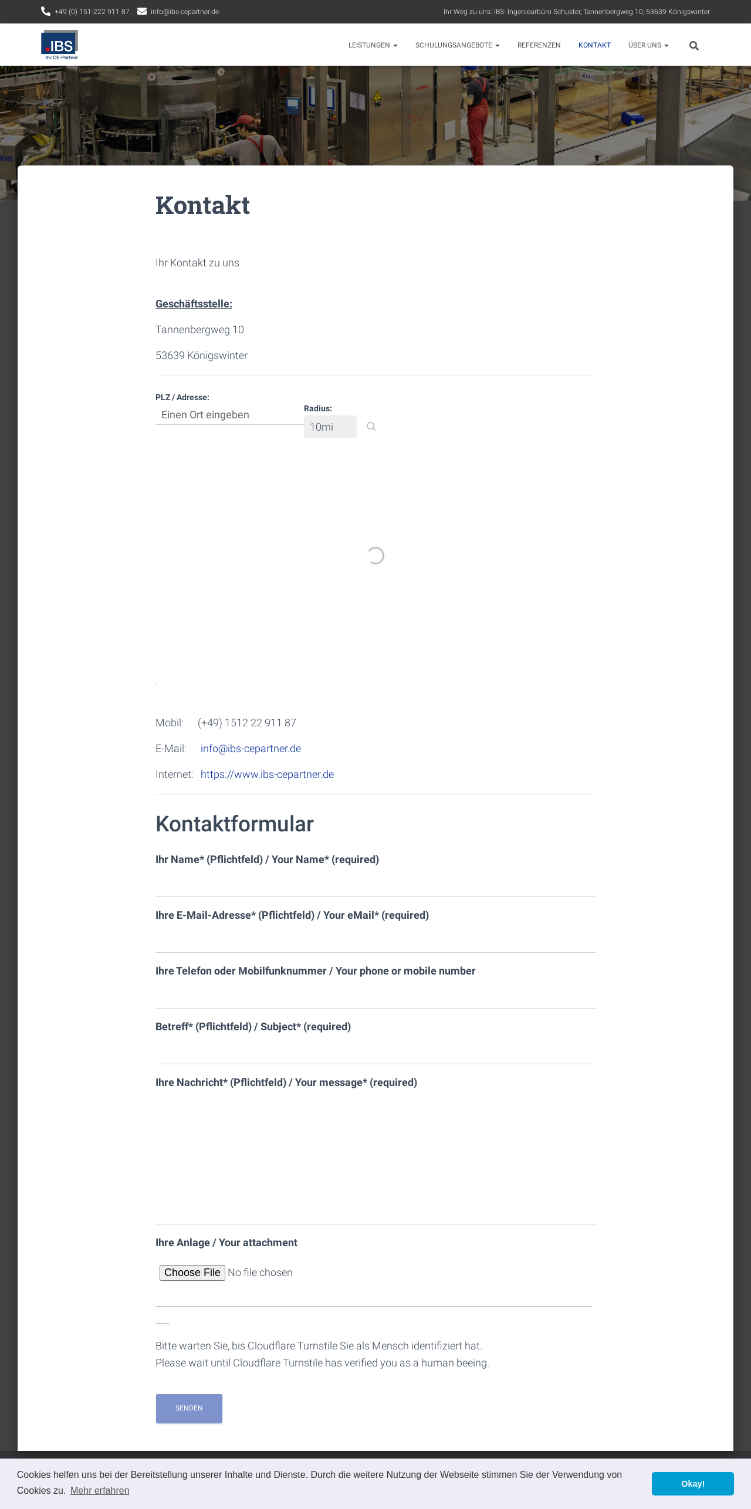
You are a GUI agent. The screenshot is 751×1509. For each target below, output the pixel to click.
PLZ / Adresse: (182, 397)
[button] (371, 426)
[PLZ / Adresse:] (229, 414)
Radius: (318, 408)
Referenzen (539, 45)
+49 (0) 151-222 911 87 (92, 12)
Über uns (648, 45)
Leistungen (373, 45)
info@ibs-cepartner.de (185, 12)
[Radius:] (330, 426)
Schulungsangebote (457, 45)
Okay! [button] (693, 1483)
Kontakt (595, 45)
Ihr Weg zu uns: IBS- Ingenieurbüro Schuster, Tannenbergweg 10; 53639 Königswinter (577, 12)
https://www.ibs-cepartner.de (267, 774)
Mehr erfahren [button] (100, 1491)
